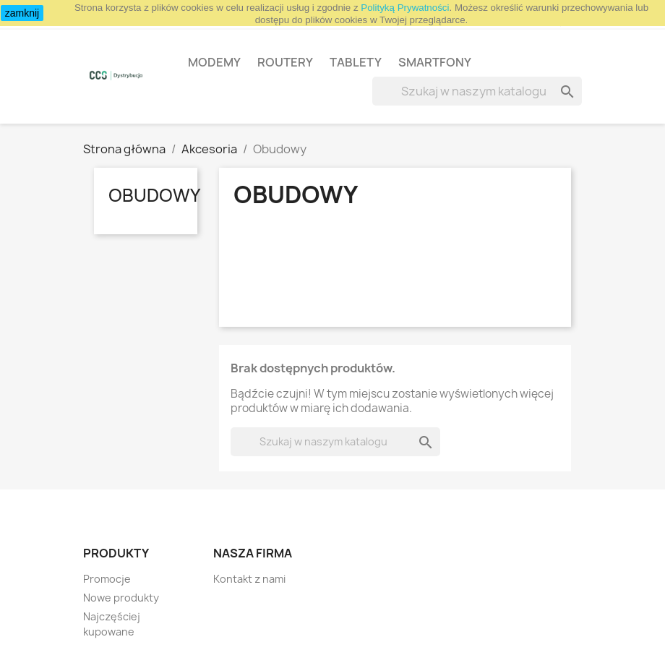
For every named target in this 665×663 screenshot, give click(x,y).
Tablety (356, 62)
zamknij (22, 13)
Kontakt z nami (249, 579)
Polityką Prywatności (405, 7)
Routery (285, 62)
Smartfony (434, 62)
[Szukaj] (477, 91)
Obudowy (154, 195)
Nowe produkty (121, 597)
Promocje (107, 579)
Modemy (214, 62)
